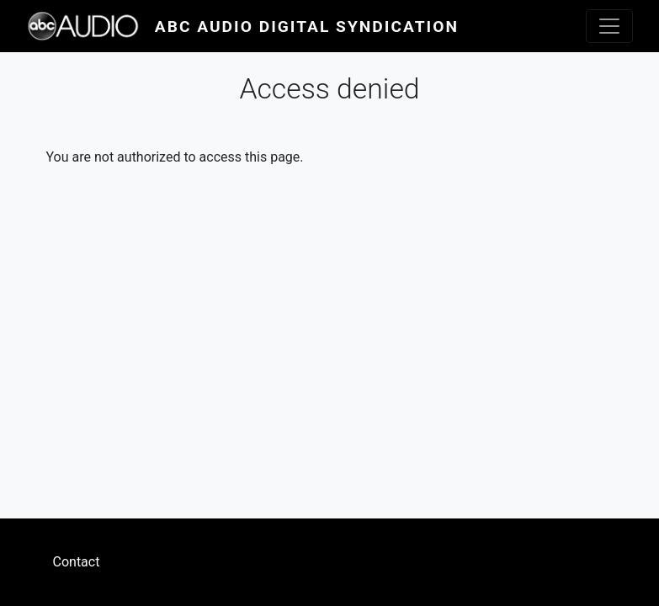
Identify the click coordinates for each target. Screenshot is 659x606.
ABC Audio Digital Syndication (307, 26)
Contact (76, 562)
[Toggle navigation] (609, 26)
